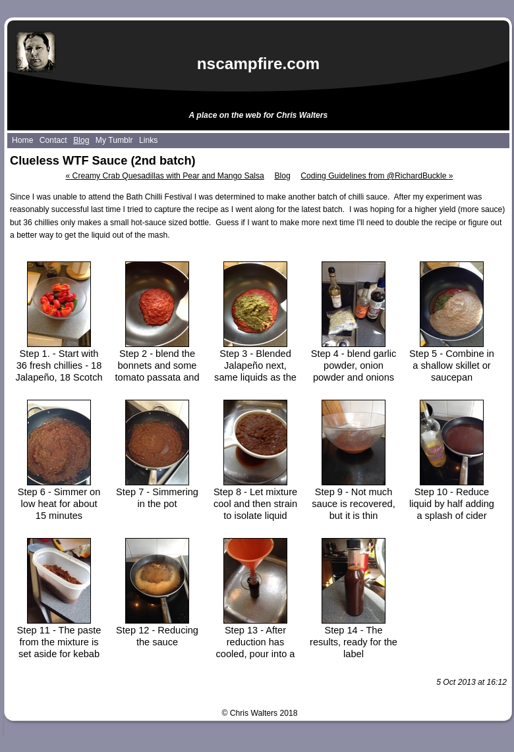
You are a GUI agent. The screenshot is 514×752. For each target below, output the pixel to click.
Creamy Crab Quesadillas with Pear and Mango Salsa (164, 175)
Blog (282, 175)
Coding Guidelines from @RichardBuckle (376, 175)
